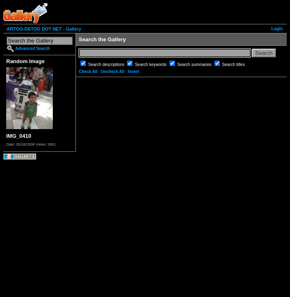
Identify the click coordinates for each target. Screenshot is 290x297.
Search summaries (194, 64)
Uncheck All (113, 71)
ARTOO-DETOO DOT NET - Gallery (44, 28)
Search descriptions (107, 64)
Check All (88, 71)
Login (277, 28)
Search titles (233, 64)
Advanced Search (32, 48)
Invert (133, 71)
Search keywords (151, 64)
